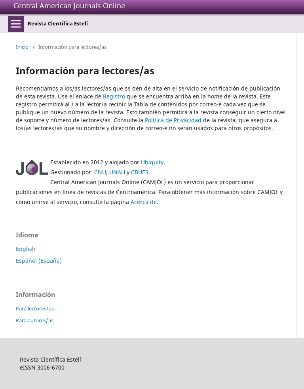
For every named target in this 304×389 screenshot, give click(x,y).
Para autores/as (34, 320)
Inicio (22, 46)
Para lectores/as (35, 308)
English (26, 248)
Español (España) (39, 260)
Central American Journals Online (69, 5)
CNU (100, 172)
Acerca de (144, 202)
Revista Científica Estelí (58, 23)
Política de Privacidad (173, 120)
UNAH (117, 172)
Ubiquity (152, 162)
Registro (114, 96)
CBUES (139, 172)
